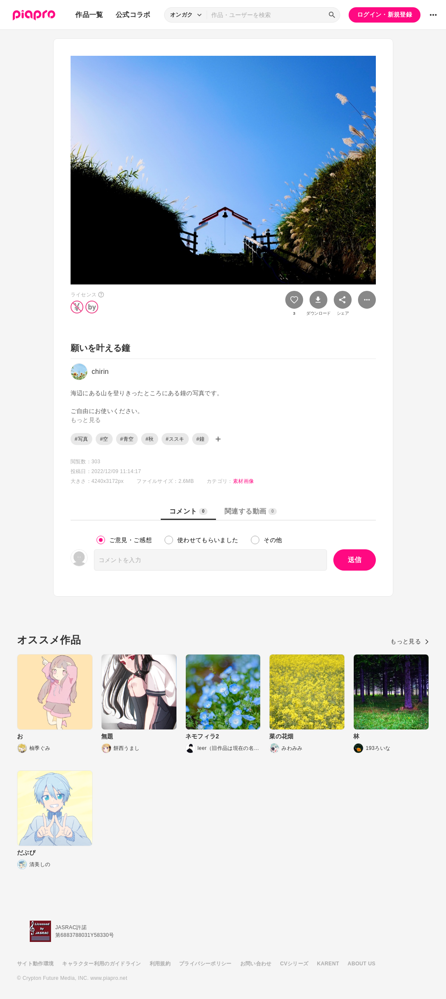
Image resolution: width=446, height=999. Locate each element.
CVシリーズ (294, 964)
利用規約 (160, 964)
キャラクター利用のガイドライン (101, 964)
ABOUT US (361, 964)
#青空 (127, 439)
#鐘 (200, 439)
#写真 (81, 439)
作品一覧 (89, 14)
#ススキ (175, 439)
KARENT (328, 964)
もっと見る (409, 641)
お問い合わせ (256, 964)
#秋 (149, 439)
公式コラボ (133, 14)
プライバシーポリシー (205, 964)
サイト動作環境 (35, 964)
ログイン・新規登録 (384, 14)
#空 (104, 439)
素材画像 (243, 481)
